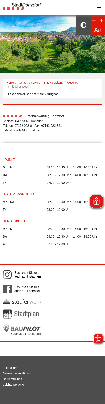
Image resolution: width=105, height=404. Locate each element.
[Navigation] (99, 7)
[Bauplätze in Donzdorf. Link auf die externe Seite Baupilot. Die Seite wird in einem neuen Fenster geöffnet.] (22, 329)
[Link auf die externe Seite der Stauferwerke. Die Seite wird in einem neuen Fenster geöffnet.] (22, 301)
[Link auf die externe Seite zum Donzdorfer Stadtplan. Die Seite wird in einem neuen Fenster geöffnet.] (22, 314)
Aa (98, 29)
